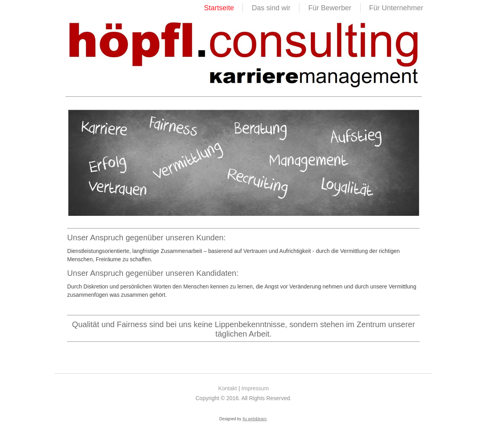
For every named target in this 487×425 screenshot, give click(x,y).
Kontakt (227, 388)
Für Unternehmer (396, 8)
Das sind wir (271, 8)
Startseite (219, 8)
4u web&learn (255, 419)
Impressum (255, 388)
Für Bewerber (329, 8)
